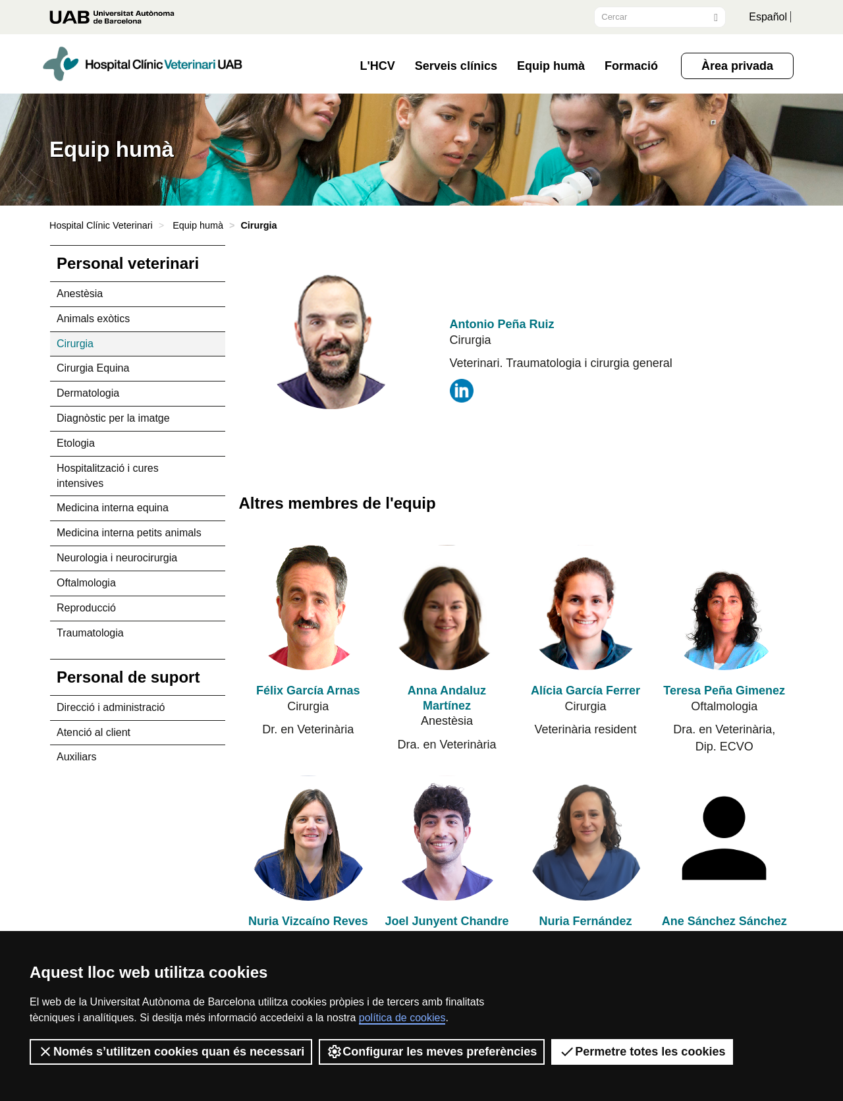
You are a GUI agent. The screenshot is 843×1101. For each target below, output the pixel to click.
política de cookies (402, 1017)
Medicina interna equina (113, 507)
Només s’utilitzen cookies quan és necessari (171, 1051)
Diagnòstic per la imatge (113, 418)
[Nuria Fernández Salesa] (586, 838)
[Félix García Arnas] (308, 608)
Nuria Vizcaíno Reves (308, 921)
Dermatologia (88, 393)
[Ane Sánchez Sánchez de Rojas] (724, 838)
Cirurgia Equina (93, 368)
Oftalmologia (86, 582)
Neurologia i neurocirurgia (117, 557)
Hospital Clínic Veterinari (101, 225)
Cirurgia (75, 343)
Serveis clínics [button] (456, 66)
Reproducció (86, 607)
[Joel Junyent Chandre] (447, 838)
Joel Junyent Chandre (446, 921)
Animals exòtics (93, 318)
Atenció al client (93, 732)
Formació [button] (631, 66)
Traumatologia (90, 632)
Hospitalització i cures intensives (108, 476)
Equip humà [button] (551, 66)
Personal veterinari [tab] (128, 263)
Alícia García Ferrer (585, 690)
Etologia (76, 443)
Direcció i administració (111, 707)
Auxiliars (76, 756)
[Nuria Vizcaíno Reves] (308, 838)
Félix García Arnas (308, 690)
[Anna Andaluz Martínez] (447, 608)
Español (768, 16)
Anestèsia (80, 293)
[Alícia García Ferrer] (586, 608)
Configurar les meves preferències (432, 1051)
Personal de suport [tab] (128, 677)
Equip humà (198, 225)
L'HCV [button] (377, 66)
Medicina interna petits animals (129, 532)
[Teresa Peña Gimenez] (724, 608)
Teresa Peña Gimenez (724, 690)
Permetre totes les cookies (642, 1051)
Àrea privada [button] (737, 65)
